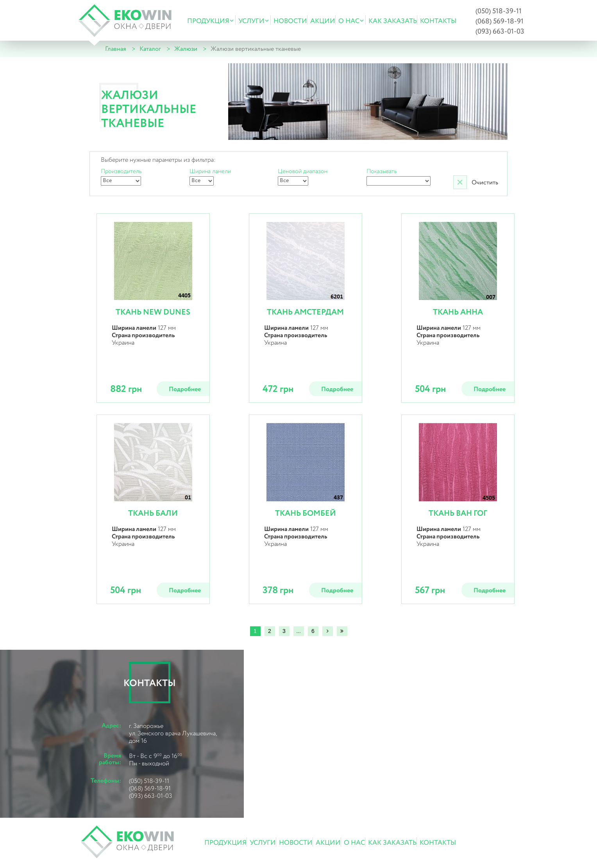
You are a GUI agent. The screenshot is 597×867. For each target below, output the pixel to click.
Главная (115, 49)
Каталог (150, 49)
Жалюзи (185, 49)
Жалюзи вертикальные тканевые (256, 49)
